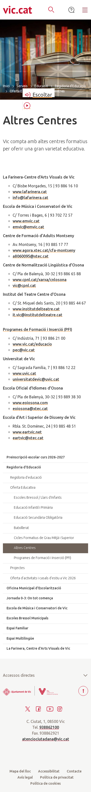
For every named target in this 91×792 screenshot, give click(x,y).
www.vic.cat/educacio (32, 344)
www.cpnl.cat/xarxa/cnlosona (39, 279)
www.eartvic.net (27, 432)
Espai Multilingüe (20, 638)
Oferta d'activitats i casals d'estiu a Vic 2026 (43, 578)
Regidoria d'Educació (70, 86)
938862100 (49, 727)
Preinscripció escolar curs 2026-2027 (36, 457)
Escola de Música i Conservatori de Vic (37, 608)
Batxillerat (21, 528)
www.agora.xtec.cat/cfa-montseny (44, 250)
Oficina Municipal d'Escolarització (34, 588)
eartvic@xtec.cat (28, 438)
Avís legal (25, 777)
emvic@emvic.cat (28, 227)
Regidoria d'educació (26, 477)
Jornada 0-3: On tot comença (30, 598)
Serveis (22, 86)
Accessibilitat (48, 771)
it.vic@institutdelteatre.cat (37, 315)
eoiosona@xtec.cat (30, 408)
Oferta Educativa (22, 91)
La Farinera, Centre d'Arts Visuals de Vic (38, 648)
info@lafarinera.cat (30, 197)
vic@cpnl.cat (24, 285)
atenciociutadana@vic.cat (45, 739)
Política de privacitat (57, 777)
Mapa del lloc (20, 771)
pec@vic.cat (24, 350)
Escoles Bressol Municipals (27, 618)
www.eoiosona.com (30, 403)
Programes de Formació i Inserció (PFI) (37, 329)
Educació (41, 86)
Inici (6, 86)
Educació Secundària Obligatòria (38, 517)
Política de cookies (45, 783)
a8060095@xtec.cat (31, 256)
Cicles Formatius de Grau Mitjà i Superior (44, 538)
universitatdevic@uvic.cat (36, 379)
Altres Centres (25, 548)
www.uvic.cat (24, 373)
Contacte (74, 771)
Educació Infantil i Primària (33, 507)
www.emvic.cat (26, 221)
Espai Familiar (17, 628)
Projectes (17, 568)
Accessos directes (45, 675)
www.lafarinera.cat (30, 192)
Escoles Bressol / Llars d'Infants (38, 497)
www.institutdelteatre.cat (36, 309)
